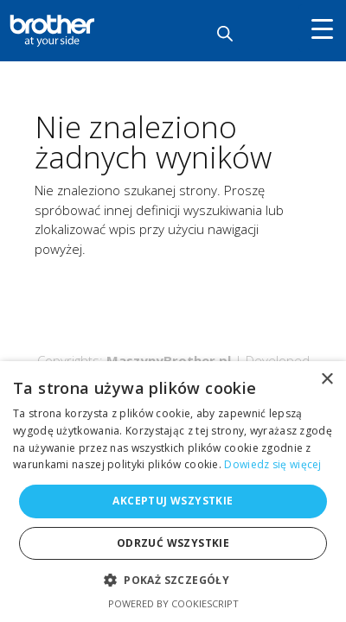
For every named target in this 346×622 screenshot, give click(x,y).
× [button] (326, 379)
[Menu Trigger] (322, 28)
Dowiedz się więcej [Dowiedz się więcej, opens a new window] (272, 464)
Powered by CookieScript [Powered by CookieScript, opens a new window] (173, 603)
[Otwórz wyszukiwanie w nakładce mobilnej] (225, 33)
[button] (173, 581)
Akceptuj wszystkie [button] (172, 500)
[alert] (173, 491)
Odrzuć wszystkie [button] (173, 543)
